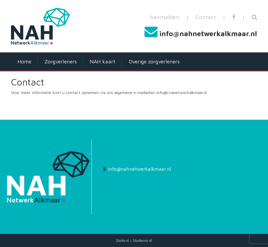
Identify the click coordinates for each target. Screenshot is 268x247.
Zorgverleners (60, 61)
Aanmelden (164, 17)
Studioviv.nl (142, 240)
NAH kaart (102, 61)
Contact (206, 17)
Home (24, 61)
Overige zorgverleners (154, 61)
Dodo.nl (122, 240)
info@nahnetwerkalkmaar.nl (208, 33)
